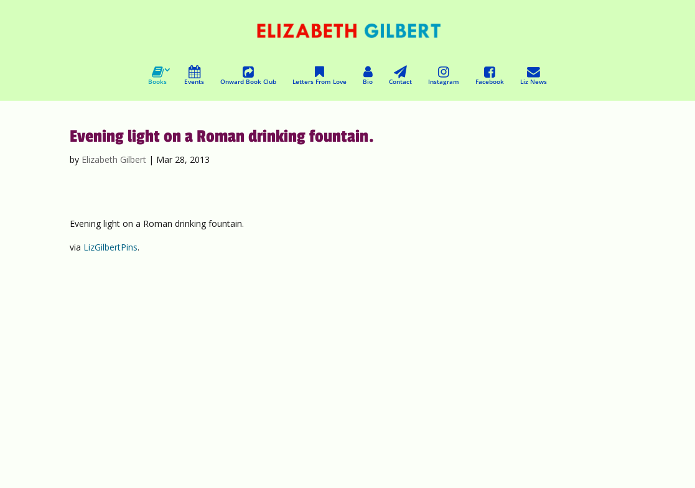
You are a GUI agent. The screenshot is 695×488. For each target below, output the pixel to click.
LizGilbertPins (110, 247)
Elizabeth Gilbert (114, 159)
